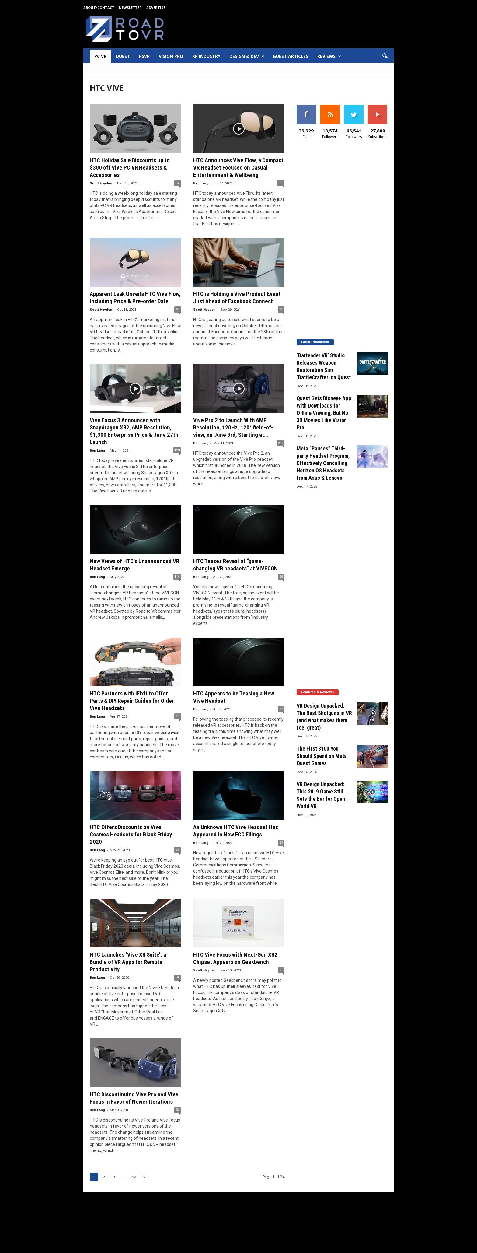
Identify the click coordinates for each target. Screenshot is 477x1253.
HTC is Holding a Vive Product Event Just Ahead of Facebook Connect (237, 297)
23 (177, 850)
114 (177, 577)
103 (280, 183)
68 (281, 577)
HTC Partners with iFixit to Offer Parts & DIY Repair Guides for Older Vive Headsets (132, 701)
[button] (385, 56)
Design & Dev (246, 56)
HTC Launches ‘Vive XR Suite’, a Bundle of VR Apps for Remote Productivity (128, 962)
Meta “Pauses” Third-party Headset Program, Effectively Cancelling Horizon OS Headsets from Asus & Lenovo (323, 463)
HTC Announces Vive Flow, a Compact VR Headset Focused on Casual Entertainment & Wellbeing (238, 167)
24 (134, 1177)
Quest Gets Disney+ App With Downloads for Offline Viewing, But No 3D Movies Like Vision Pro (324, 413)
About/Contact (98, 7)
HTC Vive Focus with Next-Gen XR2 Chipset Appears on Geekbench (235, 958)
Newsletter (130, 7)
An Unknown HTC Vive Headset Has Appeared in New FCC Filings (235, 831)
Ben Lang (200, 183)
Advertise (155, 7)
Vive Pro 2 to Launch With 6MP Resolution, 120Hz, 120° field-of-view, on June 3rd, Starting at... (233, 427)
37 (281, 709)
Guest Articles (290, 56)
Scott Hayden (101, 183)
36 (177, 1110)
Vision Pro (171, 56)
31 (281, 309)
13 (177, 716)
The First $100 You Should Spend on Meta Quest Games (322, 755)
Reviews (329, 56)
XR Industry (206, 56)
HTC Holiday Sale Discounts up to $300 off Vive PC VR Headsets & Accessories (130, 167)
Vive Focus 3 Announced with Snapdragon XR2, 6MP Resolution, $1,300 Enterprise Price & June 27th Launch (134, 431)
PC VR (100, 56)
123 (177, 450)
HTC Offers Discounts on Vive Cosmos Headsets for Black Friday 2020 (131, 834)
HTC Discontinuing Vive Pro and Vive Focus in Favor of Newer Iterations (134, 1098)
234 (280, 443)
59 (281, 843)
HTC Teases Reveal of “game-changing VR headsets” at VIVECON (235, 565)
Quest (123, 56)
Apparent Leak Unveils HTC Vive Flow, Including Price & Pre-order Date (135, 297)
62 (177, 309)
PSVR (144, 56)
